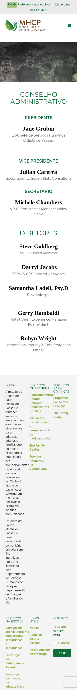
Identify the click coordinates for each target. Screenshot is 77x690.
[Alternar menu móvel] (70, 25)
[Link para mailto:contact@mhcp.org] (55, 642)
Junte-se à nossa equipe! (35, 4)
